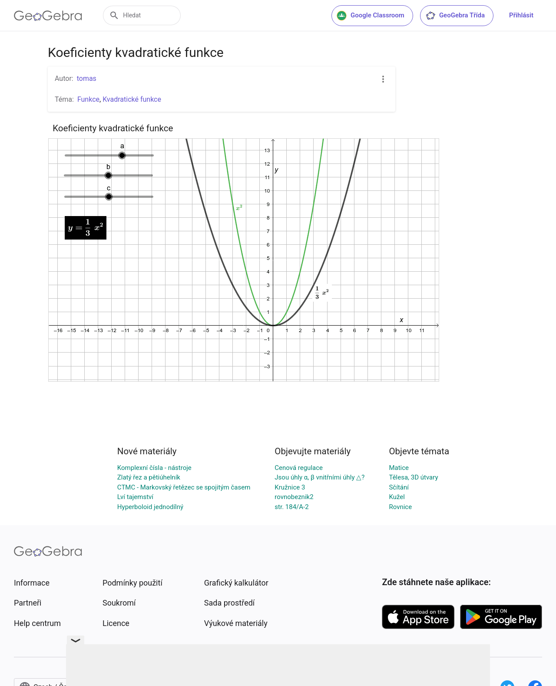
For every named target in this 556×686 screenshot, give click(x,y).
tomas (86, 78)
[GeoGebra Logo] (48, 15)
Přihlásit (521, 15)
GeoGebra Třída (455, 15)
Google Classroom (370, 15)
